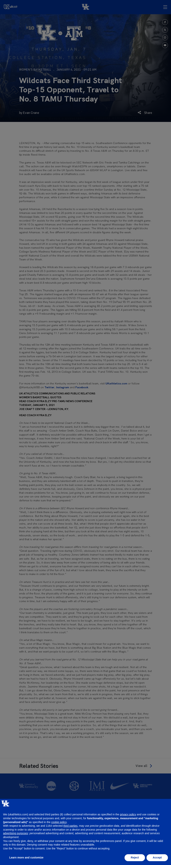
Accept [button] (157, 857)
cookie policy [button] (59, 822)
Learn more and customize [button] (26, 857)
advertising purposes (15, 833)
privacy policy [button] (128, 814)
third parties (70, 825)
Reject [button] (135, 857)
